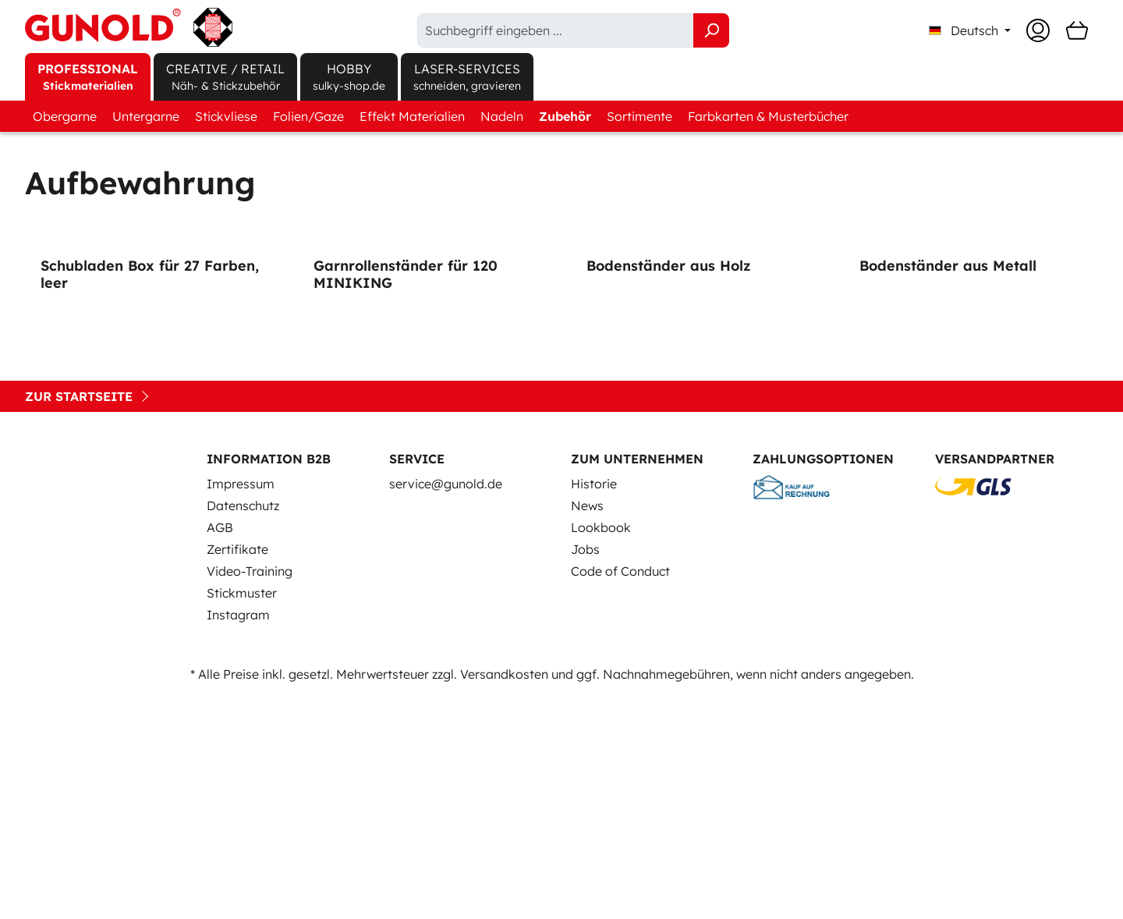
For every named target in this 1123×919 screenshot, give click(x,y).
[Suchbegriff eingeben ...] (555, 30)
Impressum (241, 707)
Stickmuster (242, 816)
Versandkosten (504, 897)
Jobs (585, 772)
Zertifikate (237, 772)
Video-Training (249, 794)
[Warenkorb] (1077, 30)
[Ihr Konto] (1038, 30)
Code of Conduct (620, 794)
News (587, 728)
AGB (220, 750)
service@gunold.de (445, 707)
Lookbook (601, 750)
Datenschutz (243, 728)
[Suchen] (711, 30)
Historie (594, 707)
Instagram (238, 838)
